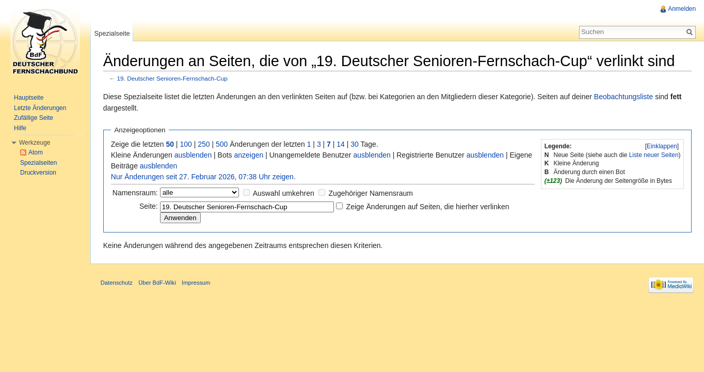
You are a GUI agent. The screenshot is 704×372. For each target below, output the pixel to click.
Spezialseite (112, 33)
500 (222, 144)
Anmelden (682, 8)
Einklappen (662, 146)
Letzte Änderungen (40, 108)
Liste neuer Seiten (653, 155)
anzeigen (249, 155)
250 (204, 144)
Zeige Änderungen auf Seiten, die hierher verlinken (428, 207)
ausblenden (193, 155)
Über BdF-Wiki (158, 283)
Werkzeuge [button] (34, 142)
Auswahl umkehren (284, 193)
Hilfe (20, 128)
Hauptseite (28, 97)
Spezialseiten (38, 162)
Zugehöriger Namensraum (371, 193)
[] (661, 146)
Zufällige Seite (33, 117)
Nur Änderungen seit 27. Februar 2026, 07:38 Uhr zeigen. (203, 177)
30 (355, 144)
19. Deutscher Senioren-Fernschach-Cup (173, 78)
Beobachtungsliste (624, 96)
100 (187, 144)
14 (342, 144)
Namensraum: (135, 193)
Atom (35, 152)
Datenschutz (117, 283)
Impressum (196, 283)
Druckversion (38, 172)
